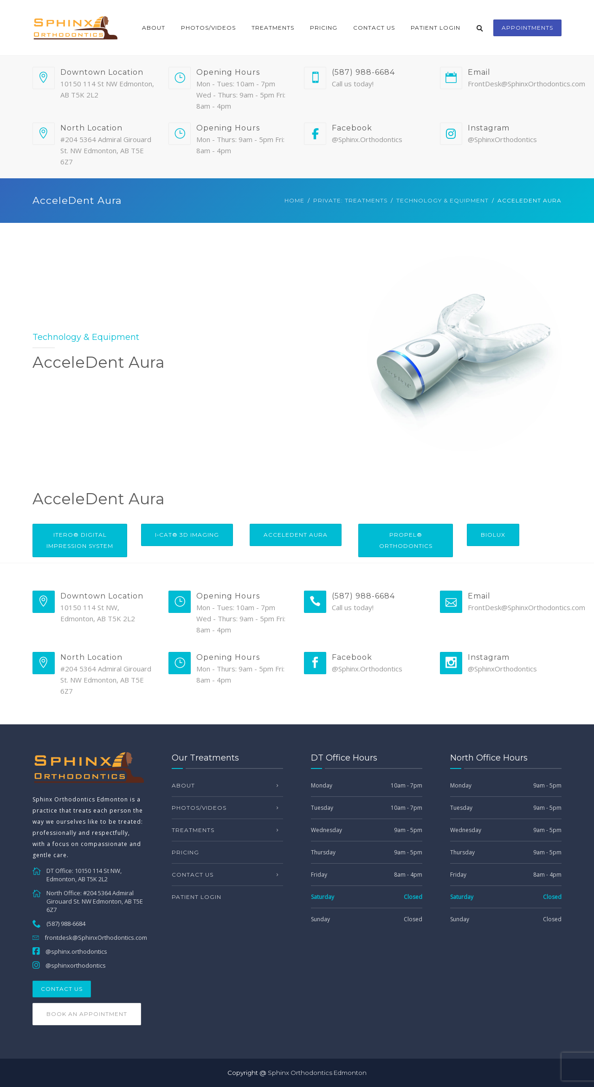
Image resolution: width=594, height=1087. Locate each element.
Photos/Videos (208, 27)
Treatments (273, 27)
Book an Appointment (86, 1013)
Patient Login (435, 27)
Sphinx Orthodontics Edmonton (317, 1072)
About (153, 27)
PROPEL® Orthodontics (406, 540)
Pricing (323, 27)
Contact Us (374, 27)
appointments (527, 27)
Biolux (493, 534)
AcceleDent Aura (296, 534)
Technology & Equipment (442, 200)
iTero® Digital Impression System (79, 540)
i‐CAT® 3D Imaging (187, 534)
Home (294, 200)
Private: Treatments (350, 200)
